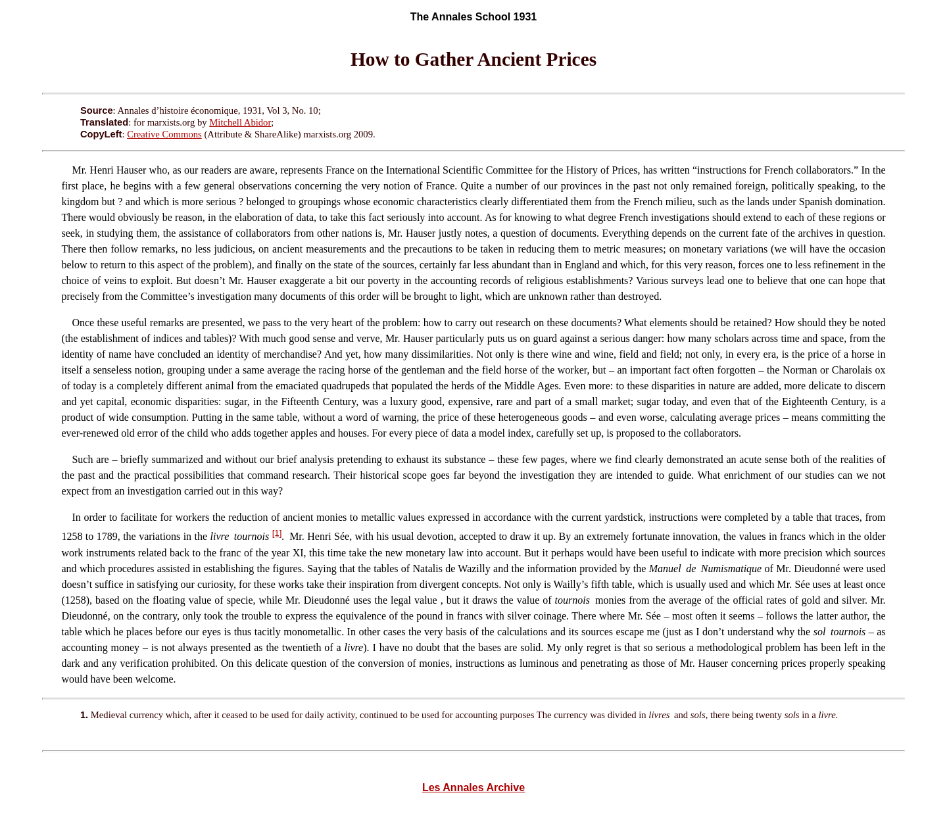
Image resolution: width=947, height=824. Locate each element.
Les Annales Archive (473, 787)
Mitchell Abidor (240, 122)
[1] (277, 533)
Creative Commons (164, 134)
